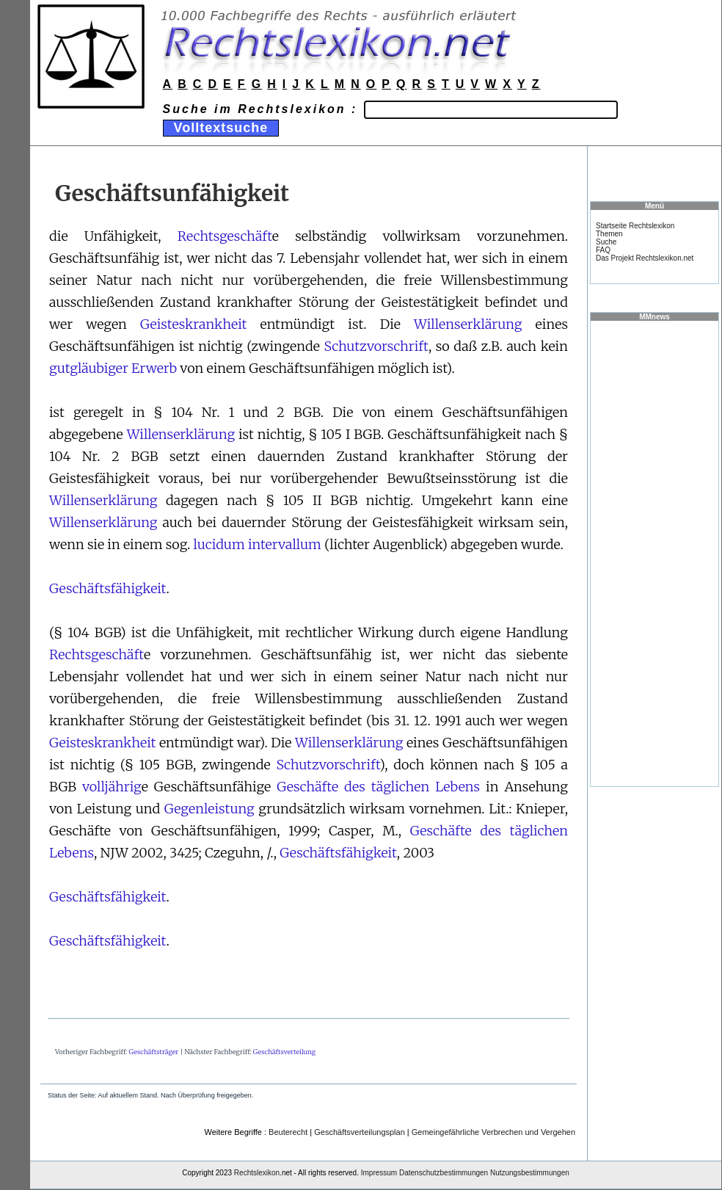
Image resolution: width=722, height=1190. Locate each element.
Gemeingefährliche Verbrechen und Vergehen (493, 1132)
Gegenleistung (209, 808)
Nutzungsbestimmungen (529, 1173)
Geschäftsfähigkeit (108, 588)
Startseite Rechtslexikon (635, 226)
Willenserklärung (468, 324)
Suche (606, 242)
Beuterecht (288, 1132)
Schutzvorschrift (376, 346)
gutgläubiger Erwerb (113, 368)
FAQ (603, 250)
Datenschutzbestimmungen (443, 1173)
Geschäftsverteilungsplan (359, 1132)
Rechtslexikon (257, 1173)
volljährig (112, 786)
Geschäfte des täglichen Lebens (378, 786)
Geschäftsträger (154, 1052)
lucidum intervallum (257, 544)
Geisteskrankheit (193, 324)
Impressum (379, 1173)
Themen (609, 234)
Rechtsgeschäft (225, 236)
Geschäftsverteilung (284, 1052)
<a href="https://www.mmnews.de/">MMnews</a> (654, 553)
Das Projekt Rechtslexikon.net (644, 258)
